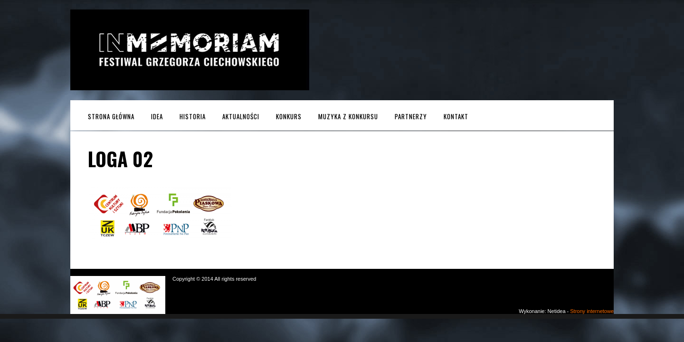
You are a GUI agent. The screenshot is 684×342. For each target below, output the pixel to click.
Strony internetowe (592, 311)
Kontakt (456, 116)
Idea (157, 116)
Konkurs (289, 116)
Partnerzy (411, 116)
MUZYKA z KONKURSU (348, 116)
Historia (193, 116)
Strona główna (111, 116)
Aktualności (240, 116)
